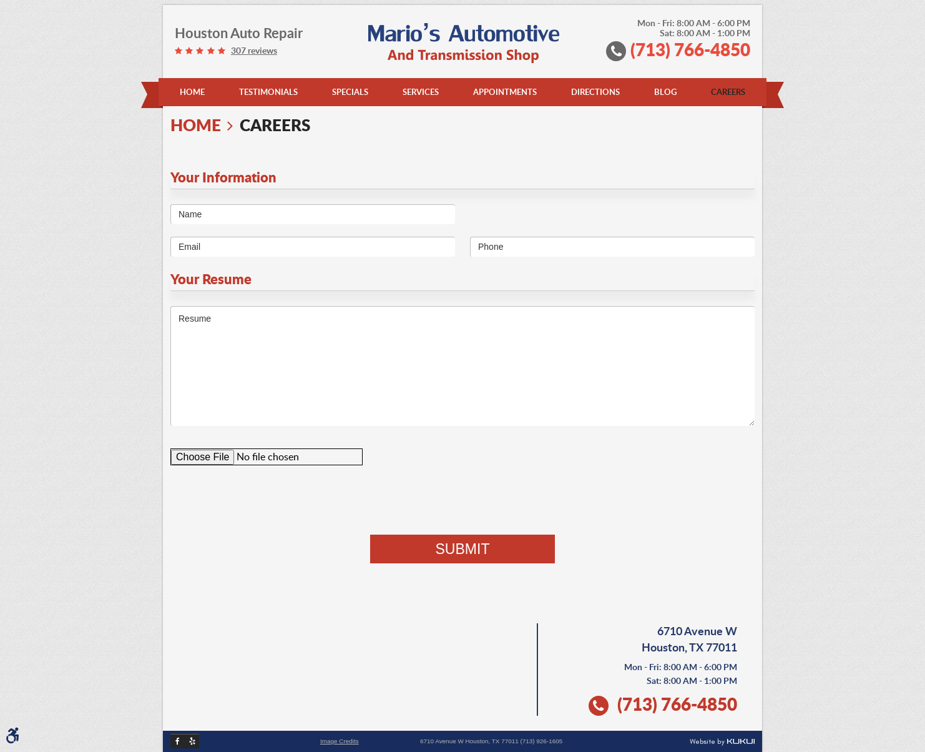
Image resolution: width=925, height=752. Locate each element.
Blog (665, 91)
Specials (350, 91)
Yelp (192, 741)
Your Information (223, 177)
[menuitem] (192, 92)
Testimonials (268, 91)
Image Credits (339, 741)
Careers (728, 91)
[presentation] (462, 499)
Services (421, 91)
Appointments (505, 91)
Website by (722, 742)
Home (192, 91)
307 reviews (254, 50)
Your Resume (211, 279)
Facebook (177, 741)
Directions (595, 91)
